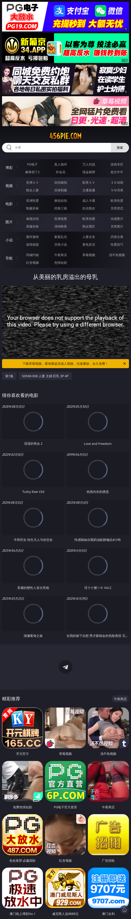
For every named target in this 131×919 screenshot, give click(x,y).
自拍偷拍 (60, 182)
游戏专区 (117, 164)
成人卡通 (88, 200)
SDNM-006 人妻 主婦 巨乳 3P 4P (45, 376)
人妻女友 (88, 237)
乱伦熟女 (88, 208)
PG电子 (32, 164)
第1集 (9, 376)
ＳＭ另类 (117, 190)
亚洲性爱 (32, 200)
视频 (9, 185)
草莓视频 (88, 255)
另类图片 (117, 226)
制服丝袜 (32, 208)
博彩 (9, 167)
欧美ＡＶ (88, 182)
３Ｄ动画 (117, 182)
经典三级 (60, 208)
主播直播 (88, 190)
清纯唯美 (60, 226)
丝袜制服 (60, 190)
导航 (9, 258)
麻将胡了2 (32, 172)
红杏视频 (32, 262)
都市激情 (32, 237)
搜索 (120, 147)
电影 (9, 203)
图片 (9, 221)
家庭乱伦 (60, 237)
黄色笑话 (88, 244)
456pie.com (65, 136)
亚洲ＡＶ (32, 182)
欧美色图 (88, 218)
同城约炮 (32, 255)
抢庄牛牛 (117, 172)
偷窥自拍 (32, 218)
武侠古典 (117, 237)
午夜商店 (60, 255)
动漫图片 (117, 218)
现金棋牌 (88, 172)
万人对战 (88, 164)
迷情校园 (32, 244)
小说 (9, 240)
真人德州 (60, 164)
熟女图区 (88, 226)
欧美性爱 (117, 200)
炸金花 (60, 172)
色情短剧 (60, 262)
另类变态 (117, 208)
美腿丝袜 (32, 226)
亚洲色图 (60, 218)
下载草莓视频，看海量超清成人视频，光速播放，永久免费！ (74, 363)
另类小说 (60, 244)
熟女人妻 (32, 190)
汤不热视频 (117, 255)
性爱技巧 (117, 244)
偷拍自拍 (60, 200)
